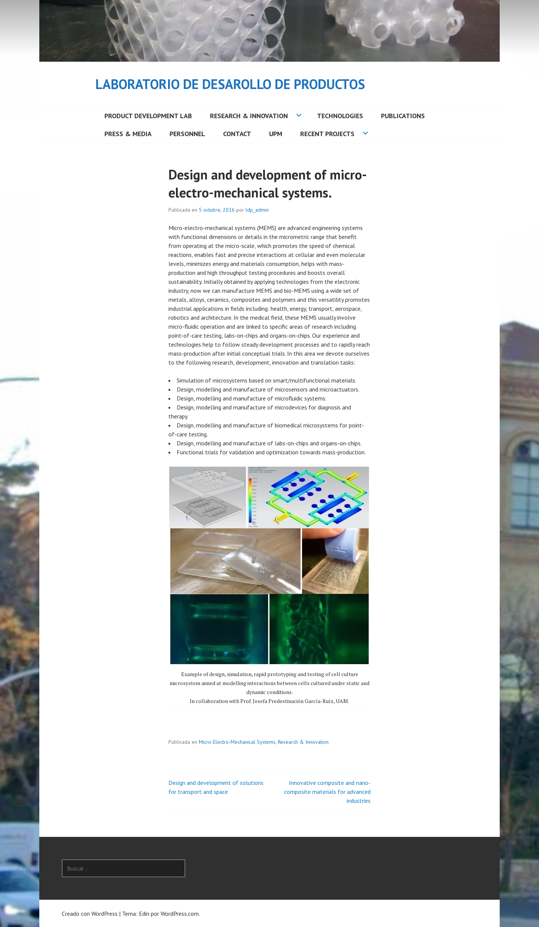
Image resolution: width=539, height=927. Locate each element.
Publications (403, 115)
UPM (275, 133)
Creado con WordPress (90, 913)
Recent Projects (327, 133)
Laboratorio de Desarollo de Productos (230, 84)
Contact (237, 133)
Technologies (340, 115)
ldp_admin (257, 209)
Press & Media (128, 133)
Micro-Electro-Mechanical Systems (237, 742)
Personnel (187, 133)
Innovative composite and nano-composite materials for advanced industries (327, 791)
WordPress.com (180, 913)
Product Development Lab (148, 115)
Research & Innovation (249, 115)
